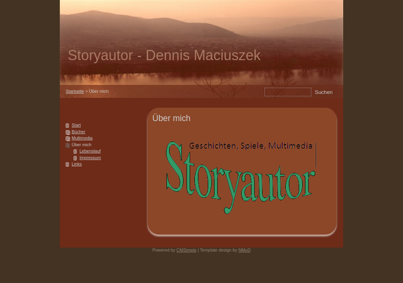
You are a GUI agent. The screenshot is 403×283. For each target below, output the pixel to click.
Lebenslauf (90, 151)
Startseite (75, 91)
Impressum (90, 157)
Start (76, 125)
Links (77, 164)
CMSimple (186, 250)
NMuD (244, 250)
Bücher (78, 131)
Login (77, 182)
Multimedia (82, 138)
